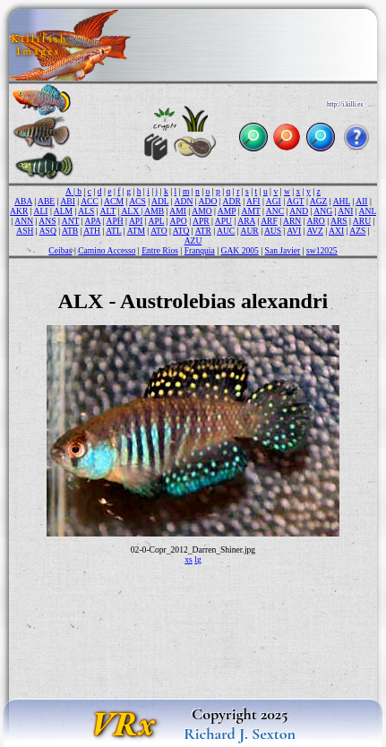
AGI (273, 201)
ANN (23, 221)
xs (188, 559)
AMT (250, 211)
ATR (203, 231)
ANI (345, 211)
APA (93, 221)
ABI (67, 201)
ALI (41, 211)
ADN (184, 201)
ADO (208, 201)
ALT (108, 211)
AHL (341, 201)
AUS (272, 231)
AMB (154, 211)
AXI (336, 231)
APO (178, 221)
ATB (70, 231)
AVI (294, 231)
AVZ (314, 231)
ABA (23, 201)
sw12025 (322, 250)
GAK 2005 (239, 250)
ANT (71, 221)
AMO (201, 211)
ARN (292, 221)
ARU (362, 221)
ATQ (181, 231)
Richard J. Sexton (240, 733)
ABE (46, 201)
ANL (367, 211)
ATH (91, 231)
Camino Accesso (106, 250)
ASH (24, 231)
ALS (86, 211)
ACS (137, 201)
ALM (63, 211)
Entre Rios (160, 250)
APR (201, 221)
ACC (90, 201)
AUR (249, 231)
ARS (338, 221)
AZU (193, 240)
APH (114, 221)
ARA (246, 221)
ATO (158, 231)
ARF (269, 221)
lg (197, 559)
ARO (316, 221)
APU (223, 221)
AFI (253, 201)
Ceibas (60, 250)
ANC (275, 211)
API (135, 221)
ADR (232, 201)
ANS (47, 221)
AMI (177, 211)
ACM (114, 201)
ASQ (47, 231)
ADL (159, 201)
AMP (227, 211)
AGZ (319, 201)
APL (157, 221)
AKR (19, 211)
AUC (226, 231)
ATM (136, 231)
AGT (296, 201)
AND (298, 211)
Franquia (199, 250)
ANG (322, 211)
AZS (357, 231)
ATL (113, 231)
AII (361, 201)
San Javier (283, 250)
